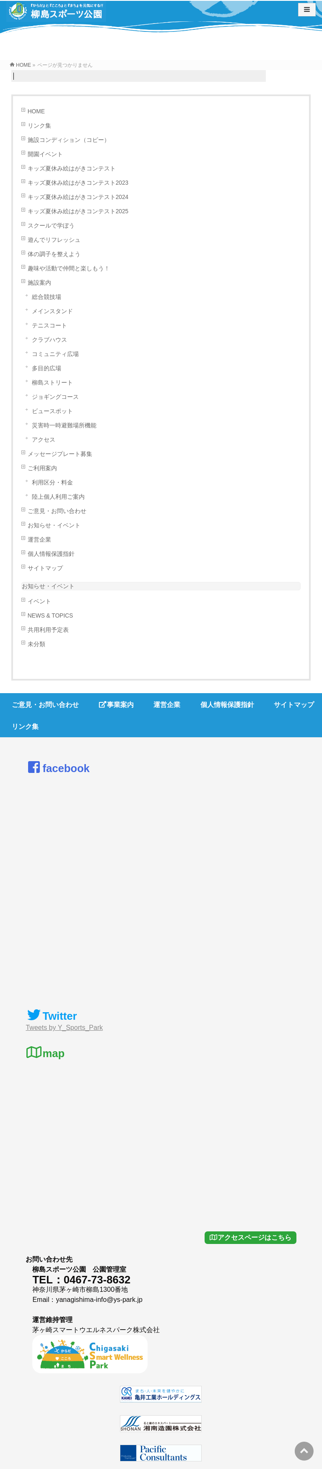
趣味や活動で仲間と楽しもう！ (69, 268)
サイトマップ (45, 568)
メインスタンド (52, 311)
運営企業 (39, 540)
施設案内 (39, 283)
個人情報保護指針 (51, 554)
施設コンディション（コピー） (69, 140)
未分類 (36, 644)
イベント (39, 601)
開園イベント (45, 154)
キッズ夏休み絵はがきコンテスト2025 (78, 211)
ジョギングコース (55, 397)
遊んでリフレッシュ (54, 240)
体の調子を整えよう (54, 254)
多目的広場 (46, 368)
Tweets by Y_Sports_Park (64, 1027)
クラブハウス (49, 340)
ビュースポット (52, 411)
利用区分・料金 (52, 482)
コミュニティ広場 (55, 354)
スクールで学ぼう (51, 226)
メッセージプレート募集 (60, 454)
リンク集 (39, 126)
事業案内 (116, 704)
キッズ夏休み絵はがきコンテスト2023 (78, 183)
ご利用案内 (42, 468)
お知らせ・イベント (54, 525)
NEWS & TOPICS (50, 616)
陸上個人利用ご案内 (58, 497)
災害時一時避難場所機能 (64, 425)
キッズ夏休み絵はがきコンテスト (72, 168)
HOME (36, 111)
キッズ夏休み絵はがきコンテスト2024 (78, 197)
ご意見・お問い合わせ (57, 511)
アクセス (43, 440)
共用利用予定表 (48, 630)
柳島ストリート (52, 383)
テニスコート (49, 325)
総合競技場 (46, 297)
